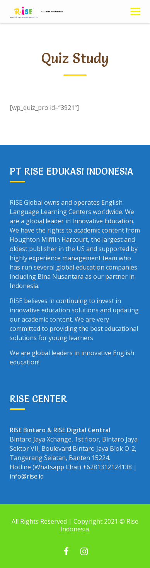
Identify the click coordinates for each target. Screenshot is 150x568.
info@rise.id (27, 476)
